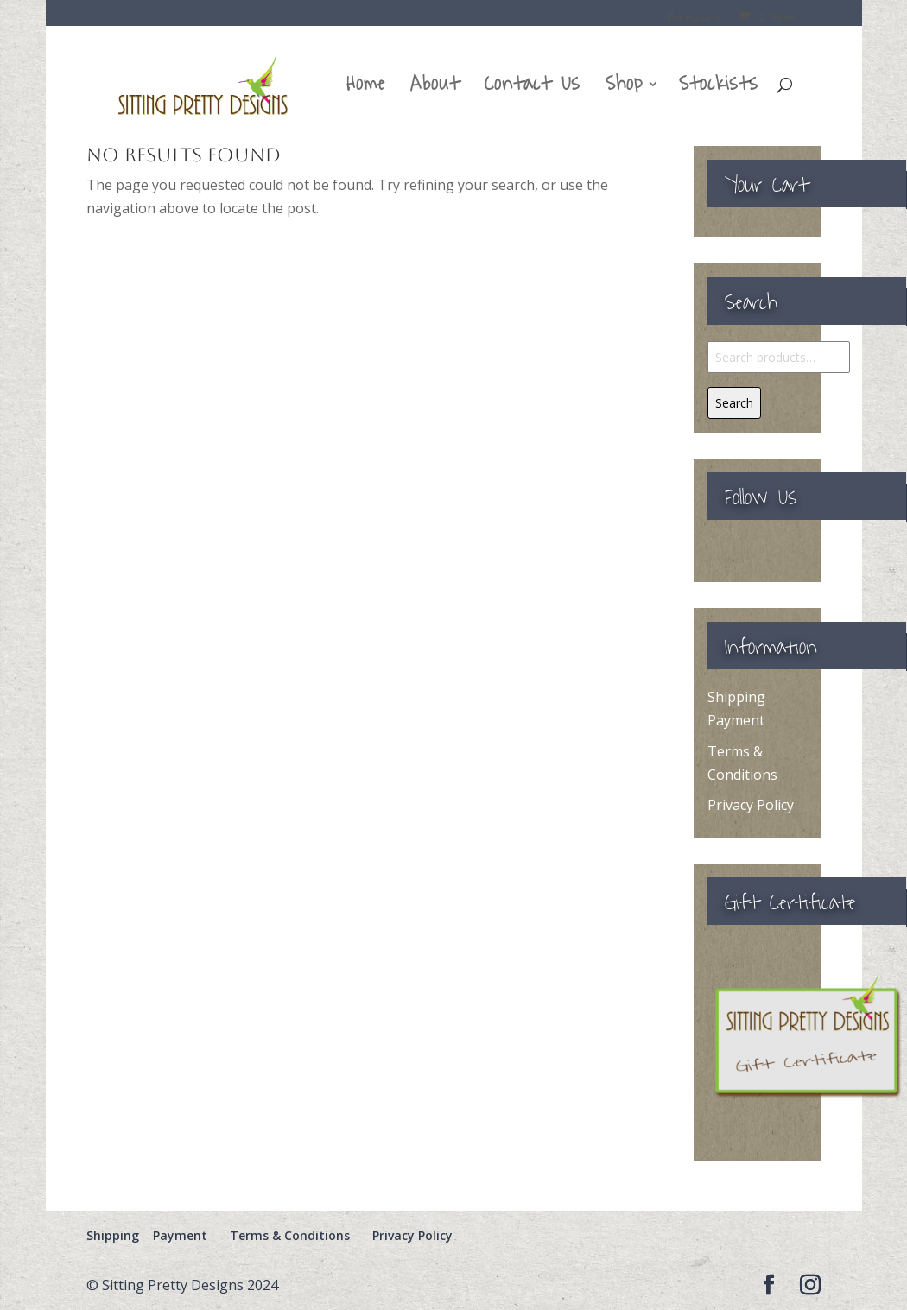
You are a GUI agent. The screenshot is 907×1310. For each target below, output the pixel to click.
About (435, 89)
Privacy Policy (750, 804)
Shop (624, 89)
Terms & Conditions (290, 1235)
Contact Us (532, 89)
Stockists (718, 89)
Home (365, 89)
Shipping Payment (146, 1235)
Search (734, 403)
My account (693, 19)
